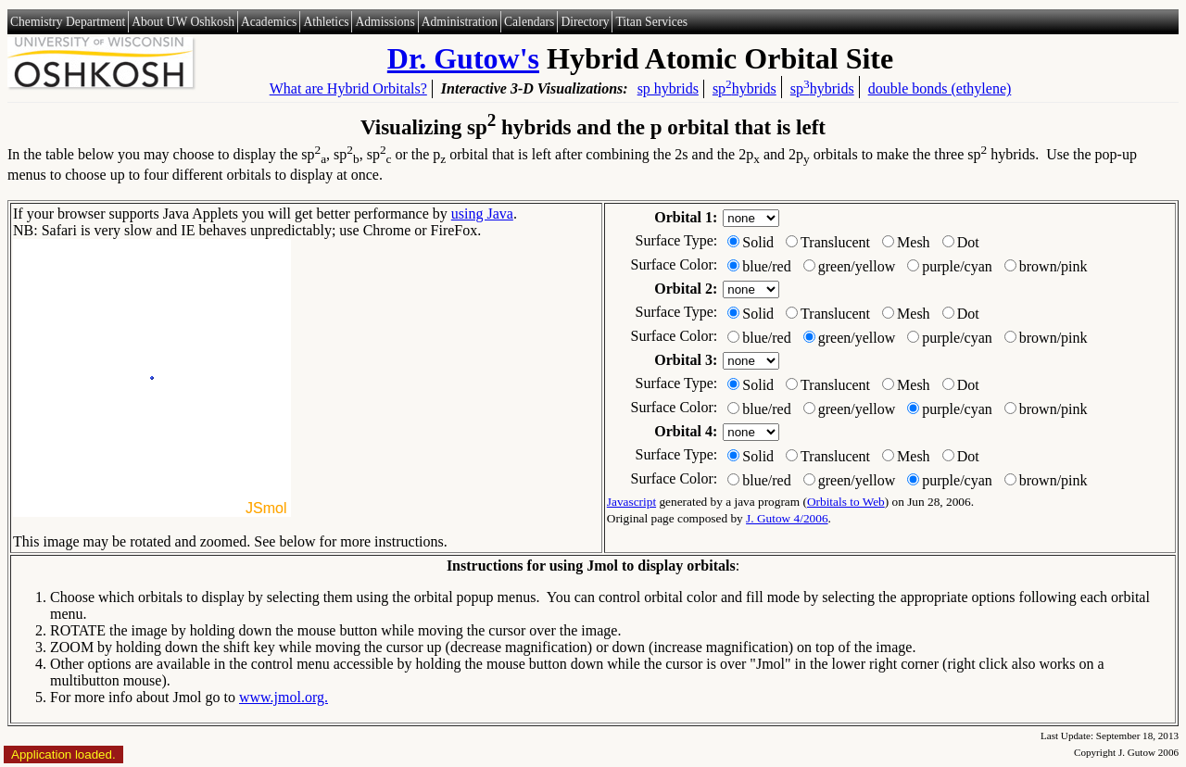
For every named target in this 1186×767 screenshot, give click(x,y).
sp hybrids (668, 88)
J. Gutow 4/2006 (787, 518)
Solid (758, 242)
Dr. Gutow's (463, 58)
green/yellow (857, 266)
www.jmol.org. (283, 697)
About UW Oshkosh (183, 22)
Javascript (631, 502)
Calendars (529, 22)
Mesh (913, 242)
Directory (585, 22)
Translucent (835, 242)
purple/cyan (957, 266)
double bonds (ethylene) (940, 88)
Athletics (325, 22)
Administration (460, 22)
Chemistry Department (67, 22)
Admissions (384, 22)
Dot (968, 242)
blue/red (766, 266)
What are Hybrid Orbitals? (348, 88)
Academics (268, 22)
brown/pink (1053, 266)
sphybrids (744, 86)
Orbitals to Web (846, 502)
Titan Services (651, 22)
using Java (482, 213)
